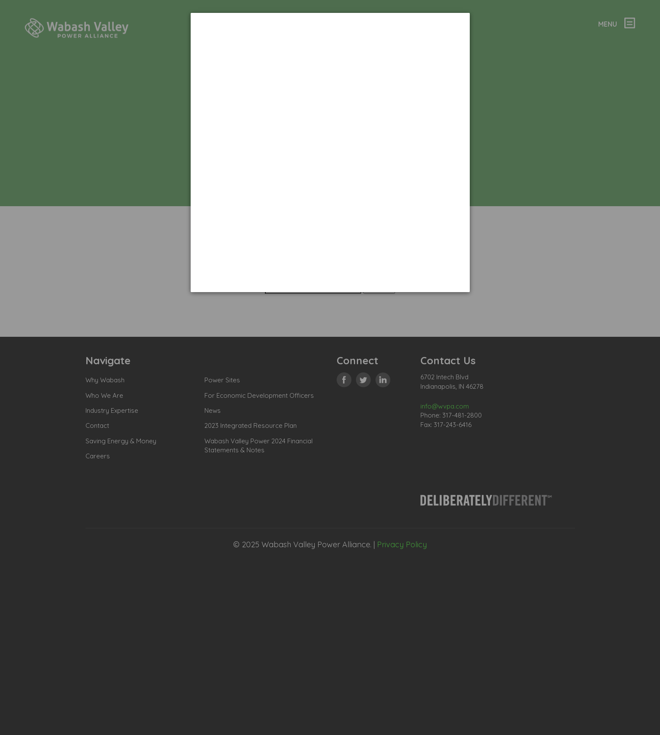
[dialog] (330, 152)
